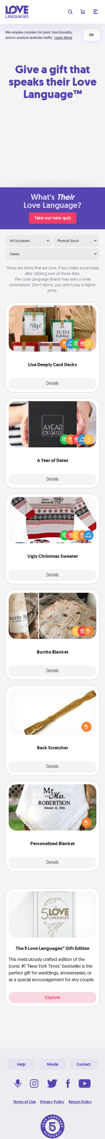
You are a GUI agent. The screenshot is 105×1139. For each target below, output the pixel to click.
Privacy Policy (52, 1101)
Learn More (63, 37)
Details (52, 383)
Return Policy (80, 1101)
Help (21, 1064)
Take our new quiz (52, 218)
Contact (84, 1064)
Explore (52, 997)
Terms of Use (24, 1101)
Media (52, 1064)
